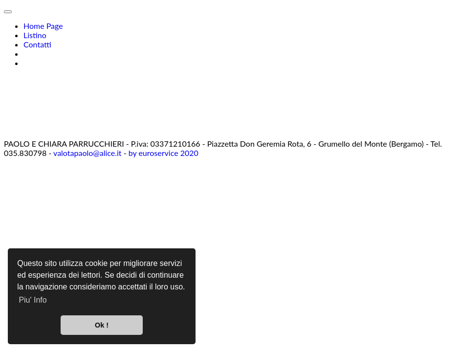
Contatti (37, 44)
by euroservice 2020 (163, 152)
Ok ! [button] (102, 325)
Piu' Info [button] (32, 300)
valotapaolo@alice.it (87, 152)
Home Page (43, 25)
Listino (34, 35)
